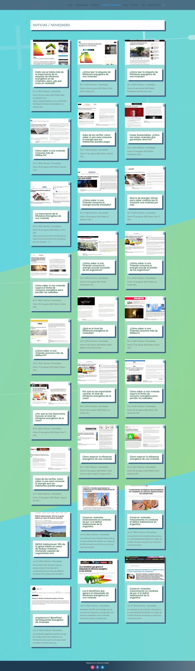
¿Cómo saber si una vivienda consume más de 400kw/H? (49, 353)
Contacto (134, 5)
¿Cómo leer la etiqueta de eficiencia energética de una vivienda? (97, 74)
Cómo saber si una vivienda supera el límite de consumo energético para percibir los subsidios (50, 289)
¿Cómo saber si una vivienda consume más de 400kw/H (144, 330)
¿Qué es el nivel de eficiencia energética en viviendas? (95, 330)
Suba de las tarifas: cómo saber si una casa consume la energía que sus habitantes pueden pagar (49, 482)
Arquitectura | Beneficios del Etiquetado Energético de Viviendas (49, 620)
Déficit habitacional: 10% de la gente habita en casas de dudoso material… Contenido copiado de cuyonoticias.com (50, 549)
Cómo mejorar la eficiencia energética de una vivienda (97, 457)
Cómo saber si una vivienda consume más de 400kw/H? (50, 153)
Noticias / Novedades (111, 5)
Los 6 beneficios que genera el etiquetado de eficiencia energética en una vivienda (96, 594)
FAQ (143, 5)
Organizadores (82, 5)
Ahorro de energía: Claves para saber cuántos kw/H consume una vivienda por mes (144, 201)
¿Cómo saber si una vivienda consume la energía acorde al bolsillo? (97, 202)
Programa (95, 5)
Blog (125, 5)
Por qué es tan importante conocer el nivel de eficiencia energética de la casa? (97, 395)
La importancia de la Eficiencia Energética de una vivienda (48, 216)
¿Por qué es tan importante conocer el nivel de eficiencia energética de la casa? (50, 417)
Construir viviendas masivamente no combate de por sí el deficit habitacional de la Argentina (97, 522)
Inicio (70, 5)
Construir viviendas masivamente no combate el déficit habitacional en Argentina (144, 521)
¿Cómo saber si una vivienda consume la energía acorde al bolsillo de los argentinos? (96, 266)
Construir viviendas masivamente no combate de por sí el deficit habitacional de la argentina (144, 593)
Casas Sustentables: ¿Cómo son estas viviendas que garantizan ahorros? (145, 137)
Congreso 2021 (154, 5)
